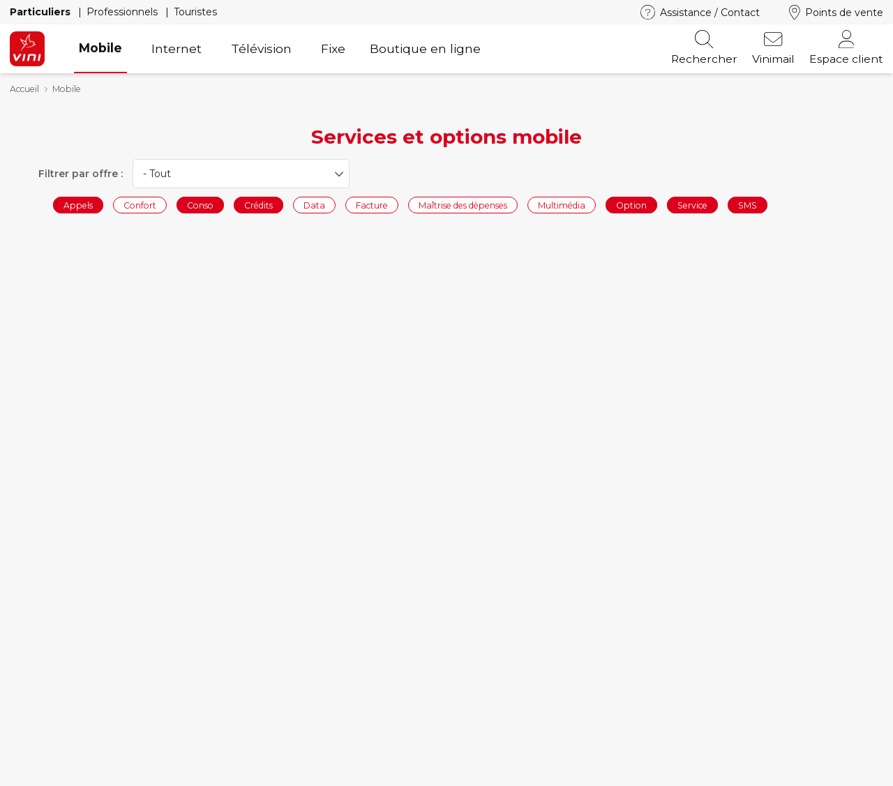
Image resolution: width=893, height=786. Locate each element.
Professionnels (123, 12)
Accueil (24, 89)
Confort (139, 204)
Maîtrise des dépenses (463, 204)
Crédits (258, 204)
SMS (747, 204)
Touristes (195, 12)
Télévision (261, 48)
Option (631, 204)
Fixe (333, 48)
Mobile (100, 47)
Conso (200, 204)
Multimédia (561, 204)
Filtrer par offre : (80, 173)
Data (314, 204)
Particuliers (41, 12)
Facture (372, 204)
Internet (176, 48)
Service (692, 204)
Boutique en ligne (425, 48)
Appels (78, 204)
